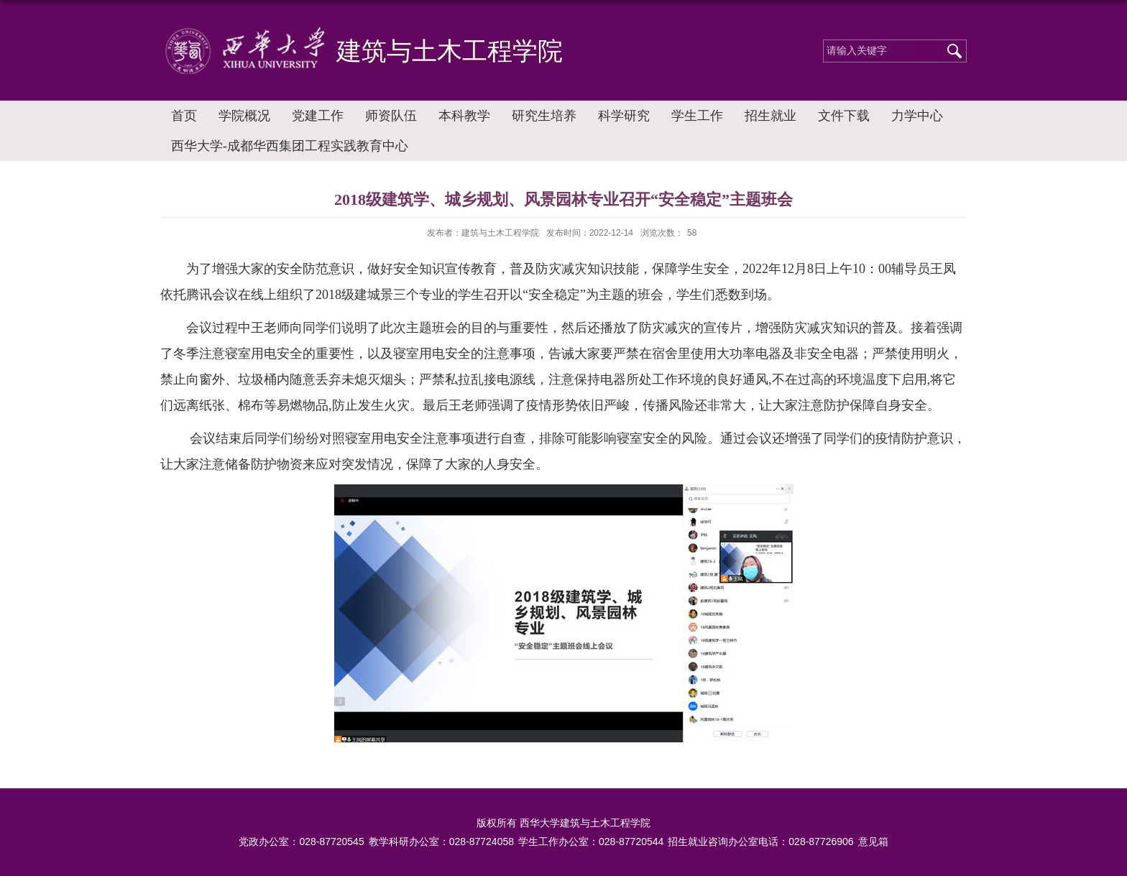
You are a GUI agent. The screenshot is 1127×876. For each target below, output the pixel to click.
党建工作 (318, 116)
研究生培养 (544, 116)
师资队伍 (391, 116)
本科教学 (464, 116)
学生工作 (697, 116)
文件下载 (844, 116)
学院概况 (244, 116)
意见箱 (873, 841)
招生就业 (770, 116)
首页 (184, 116)
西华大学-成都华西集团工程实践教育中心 (289, 146)
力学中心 (917, 116)
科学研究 (624, 116)
